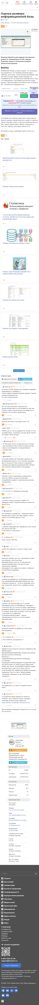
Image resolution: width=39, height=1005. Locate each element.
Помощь (4, 936)
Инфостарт (31, 131)
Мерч (6, 923)
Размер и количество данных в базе (16, 243)
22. (3, 694)
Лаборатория (9, 885)
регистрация (31, 709)
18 (4, 639)
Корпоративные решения (14, 895)
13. (3, 546)
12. (3, 537)
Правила (4, 934)
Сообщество (6, 929)
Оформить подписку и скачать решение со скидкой (19, 111)
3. (2, 419)
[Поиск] (7, 3)
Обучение (8, 899)
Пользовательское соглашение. (12, 976)
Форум (6, 919)
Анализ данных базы (10, 357)
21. (3, 683)
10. (3, 511)
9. (2, 498)
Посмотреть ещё (19, 370)
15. (3, 576)
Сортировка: (11, 382)
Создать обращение (11, 965)
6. (3, 441)
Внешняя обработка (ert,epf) (17, 820)
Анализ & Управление (12, 889)
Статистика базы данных (16, 810)
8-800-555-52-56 (8, 959)
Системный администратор (17, 815)
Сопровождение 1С (11, 892)
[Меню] (3, 3)
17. (2, 601)
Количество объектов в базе (13, 300)
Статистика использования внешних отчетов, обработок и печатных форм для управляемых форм (18, 217)
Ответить (9, 400)
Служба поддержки (11, 944)
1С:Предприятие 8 (14, 825)
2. (2, 404)
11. (2, 524)
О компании (6, 927)
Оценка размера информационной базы (17, 15)
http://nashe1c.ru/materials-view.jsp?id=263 (16, 702)
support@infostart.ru (9, 961)
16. (3, 592)
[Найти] (36, 873)
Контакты (4, 940)
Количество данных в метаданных (15, 328)
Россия (11, 840)
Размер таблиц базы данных (13, 186)
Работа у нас (6, 938)
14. (3, 555)
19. (3, 637)
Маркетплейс (9, 902)
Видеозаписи (9, 913)
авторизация (6, 711)
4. (2, 428)
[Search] (19, 873)
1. (2, 387)
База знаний (9, 882)
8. (2, 488)
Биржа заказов (10, 916)
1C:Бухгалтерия (13, 830)
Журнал (7, 878)
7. (2, 473)
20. (3, 646)
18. (3, 626)
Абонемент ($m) (14, 861)
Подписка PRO (6, 931)
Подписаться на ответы (9, 379)
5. (2, 456)
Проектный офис (10, 906)
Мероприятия (9, 909)
